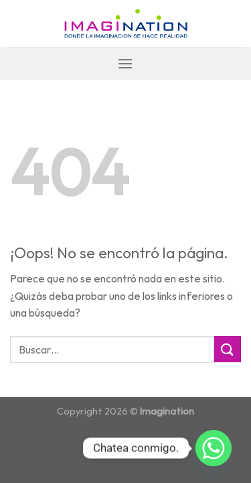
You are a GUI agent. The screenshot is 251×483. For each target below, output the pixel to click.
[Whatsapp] (213, 448)
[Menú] (125, 63)
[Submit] (227, 349)
